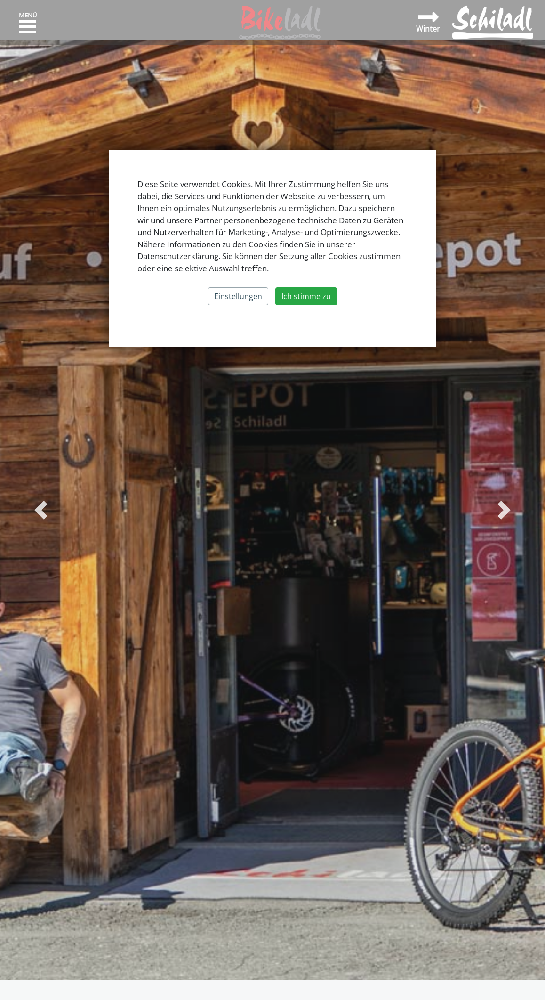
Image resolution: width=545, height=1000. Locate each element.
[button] (41, 510)
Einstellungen (238, 296)
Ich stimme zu (306, 296)
